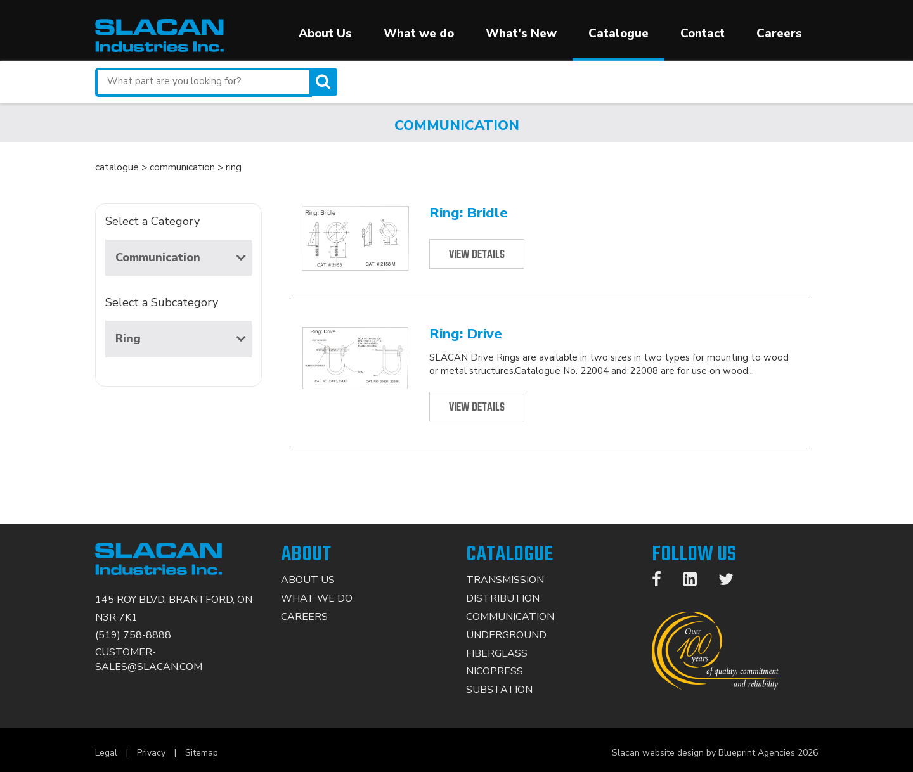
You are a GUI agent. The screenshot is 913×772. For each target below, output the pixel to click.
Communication (180, 257)
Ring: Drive (465, 334)
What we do (419, 33)
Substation (499, 690)
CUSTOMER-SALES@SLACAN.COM (148, 659)
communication (182, 167)
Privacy (151, 753)
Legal (106, 753)
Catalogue (618, 33)
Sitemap (201, 753)
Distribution (503, 598)
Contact (702, 33)
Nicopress (494, 671)
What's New (521, 33)
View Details (477, 255)
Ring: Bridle (468, 212)
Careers (779, 33)
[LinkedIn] (696, 582)
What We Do (317, 598)
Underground (506, 635)
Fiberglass (497, 653)
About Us (325, 33)
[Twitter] (732, 582)
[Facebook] (663, 582)
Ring (180, 338)
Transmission (505, 580)
